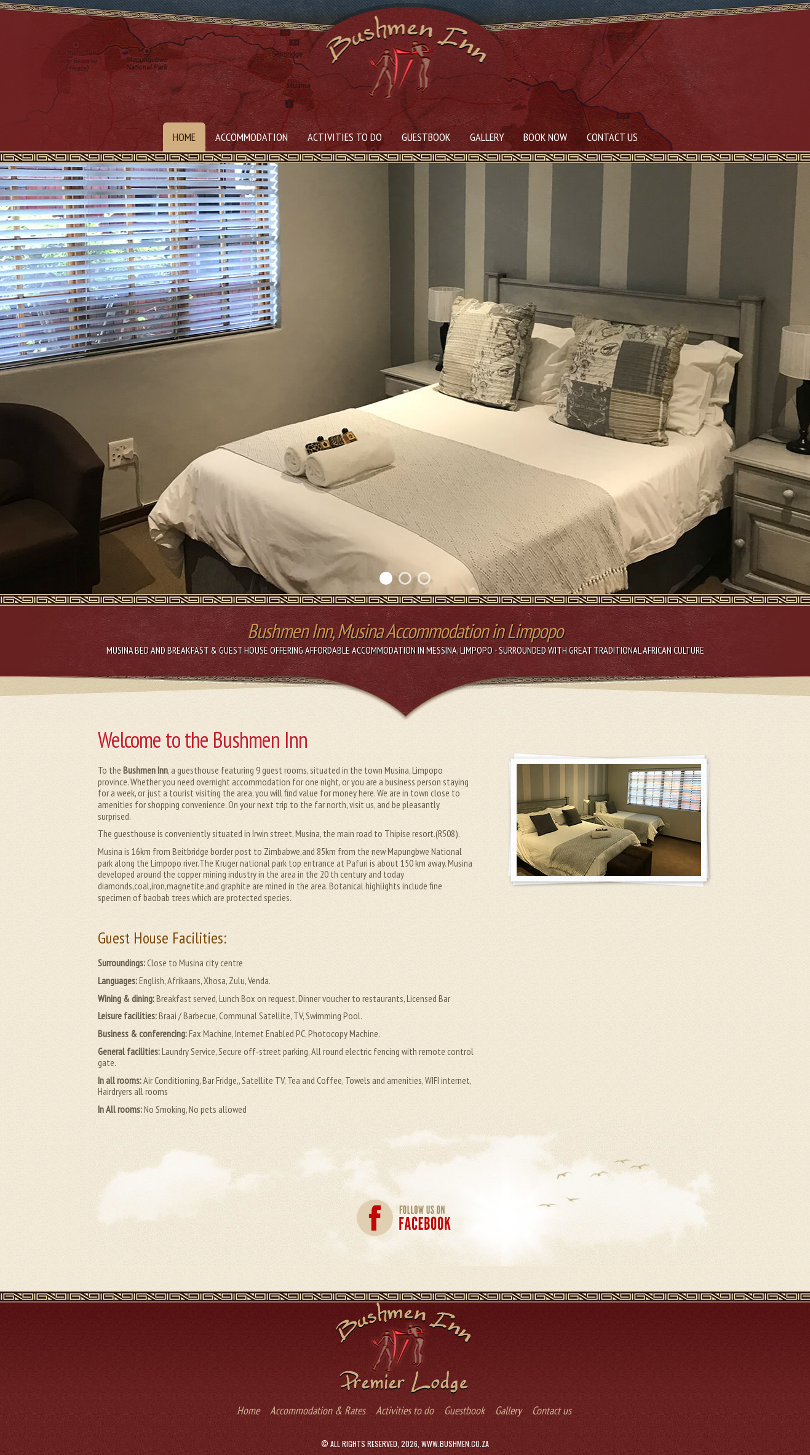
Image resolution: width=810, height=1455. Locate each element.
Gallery (487, 137)
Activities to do (345, 137)
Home (184, 137)
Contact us (612, 137)
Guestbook (426, 137)
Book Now (545, 137)
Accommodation (251, 137)
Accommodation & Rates (317, 1410)
